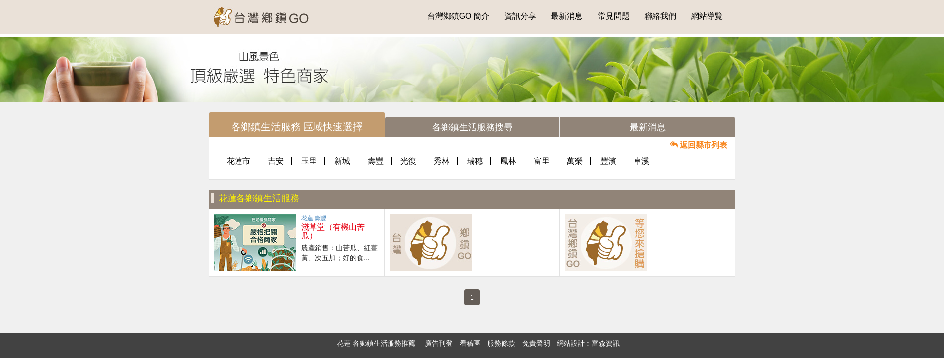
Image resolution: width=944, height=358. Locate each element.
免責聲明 (536, 343)
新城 (342, 161)
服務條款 (501, 343)
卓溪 (641, 161)
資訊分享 (520, 16)
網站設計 (571, 343)
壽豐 (376, 161)
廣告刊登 (439, 343)
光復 (408, 161)
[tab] (297, 124)
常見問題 (613, 16)
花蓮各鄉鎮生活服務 (259, 198)
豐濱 (608, 161)
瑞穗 (475, 161)
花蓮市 (238, 161)
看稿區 (470, 343)
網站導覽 (707, 16)
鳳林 (508, 161)
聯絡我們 (660, 16)
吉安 (276, 161)
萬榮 (575, 161)
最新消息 (567, 16)
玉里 (309, 161)
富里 (542, 161)
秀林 (442, 161)
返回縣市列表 (698, 145)
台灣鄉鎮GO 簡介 (458, 16)
